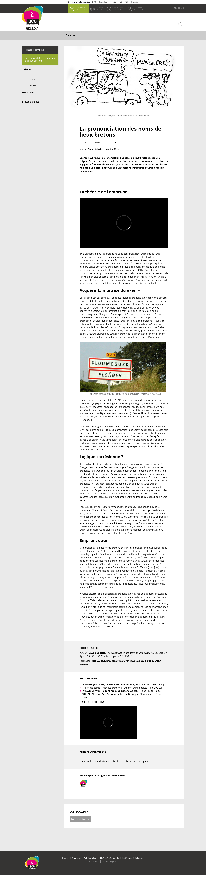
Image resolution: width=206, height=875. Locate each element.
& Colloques (140, 8)
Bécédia (112, 2)
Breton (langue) (30, 101)
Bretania (134, 2)
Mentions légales (109, 861)
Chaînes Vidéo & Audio (109, 858)
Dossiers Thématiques (71, 858)
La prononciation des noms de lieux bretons (40, 59)
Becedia (32, 29)
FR (172, 8)
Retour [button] (70, 35)
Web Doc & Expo (91, 858)
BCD (94, 2)
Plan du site (94, 861)
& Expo (100, 8)
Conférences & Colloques (132, 858)
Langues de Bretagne (80, 819)
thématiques (81, 8)
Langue (32, 79)
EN (179, 8)
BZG (176, 8)
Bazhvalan (103, 2)
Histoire (32, 85)
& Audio (118, 8)
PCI (126, 2)
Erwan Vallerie (95, 149)
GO (182, 8)
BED (120, 2)
